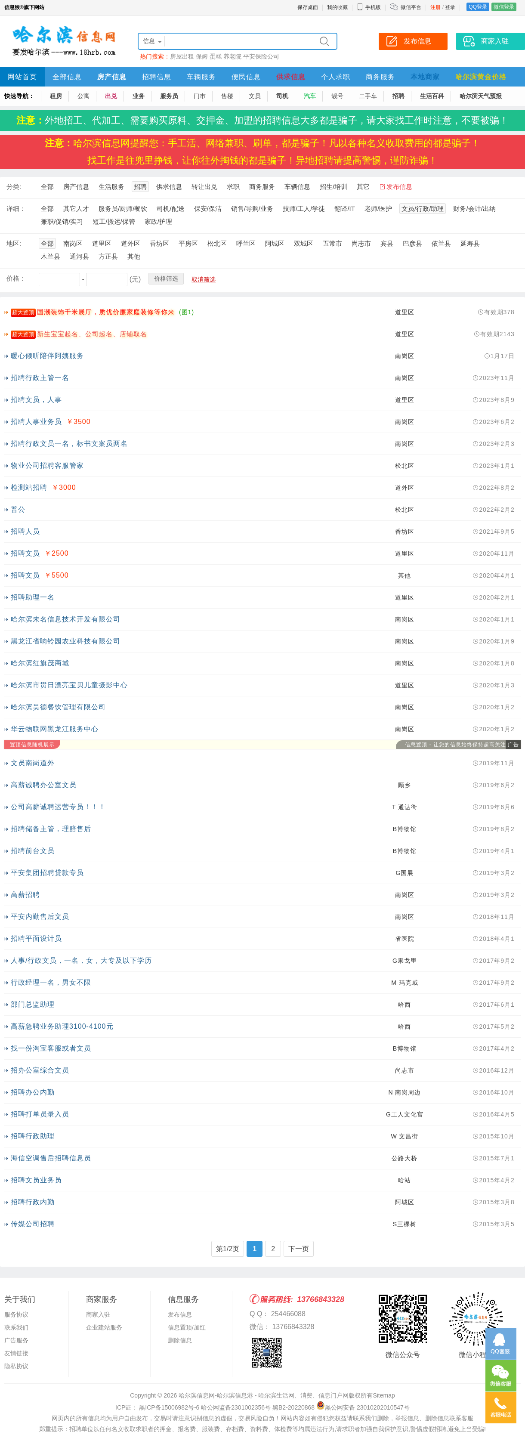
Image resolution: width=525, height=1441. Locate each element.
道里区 (101, 243)
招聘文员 (25, 553)
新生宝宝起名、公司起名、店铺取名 (92, 333)
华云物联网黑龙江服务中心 (55, 729)
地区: (13, 243)
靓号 (337, 96)
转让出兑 (204, 186)
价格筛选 (166, 278)
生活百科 (432, 96)
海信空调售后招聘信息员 (51, 1158)
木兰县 (50, 256)
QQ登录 (478, 7)
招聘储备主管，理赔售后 (51, 828)
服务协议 (16, 1314)
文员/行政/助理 (422, 208)
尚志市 (361, 243)
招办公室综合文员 (40, 1070)
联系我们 (16, 1327)
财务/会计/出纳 (474, 208)
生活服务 (111, 186)
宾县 (386, 243)
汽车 (310, 96)
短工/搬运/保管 (114, 221)
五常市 (332, 243)
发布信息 (399, 186)
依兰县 (441, 243)
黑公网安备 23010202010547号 (363, 1407)
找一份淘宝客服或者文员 (51, 1048)
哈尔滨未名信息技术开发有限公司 (65, 619)
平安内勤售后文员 (40, 916)
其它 (363, 186)
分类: (13, 186)
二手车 (368, 96)
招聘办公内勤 (33, 1092)
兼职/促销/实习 (62, 221)
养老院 (232, 56)
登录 (450, 7)
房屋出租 (182, 56)
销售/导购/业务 (252, 208)
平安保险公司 (261, 56)
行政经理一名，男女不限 (51, 982)
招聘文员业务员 (36, 1180)
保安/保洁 (208, 208)
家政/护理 (158, 221)
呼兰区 (246, 243)
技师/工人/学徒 (304, 208)
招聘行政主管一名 (40, 377)
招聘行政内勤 (33, 1202)
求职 (233, 186)
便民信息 (246, 76)
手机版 (369, 7)
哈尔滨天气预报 (481, 96)
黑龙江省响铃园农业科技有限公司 (65, 641)
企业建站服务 (104, 1327)
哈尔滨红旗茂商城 (40, 663)
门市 (200, 96)
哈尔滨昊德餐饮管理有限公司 (58, 707)
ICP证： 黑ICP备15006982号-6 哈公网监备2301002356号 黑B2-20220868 (215, 1407)
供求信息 (291, 76)
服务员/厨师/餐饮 (123, 208)
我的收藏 (337, 7)
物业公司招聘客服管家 (47, 465)
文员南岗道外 (33, 763)
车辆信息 (297, 186)
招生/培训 (333, 186)
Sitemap (384, 1395)
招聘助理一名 (33, 597)
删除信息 (180, 1340)
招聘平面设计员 (36, 938)
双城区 (303, 243)
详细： (16, 208)
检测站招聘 (29, 487)
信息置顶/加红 (187, 1327)
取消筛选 (203, 279)
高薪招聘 (25, 894)
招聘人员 (25, 531)
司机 (282, 96)
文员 (255, 96)
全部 (47, 186)
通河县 (79, 256)
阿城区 (274, 243)
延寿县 (470, 243)
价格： (16, 278)
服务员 (169, 96)
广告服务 (16, 1340)
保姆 (202, 56)
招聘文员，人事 (36, 399)
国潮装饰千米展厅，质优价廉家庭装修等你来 (106, 311)
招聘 (398, 96)
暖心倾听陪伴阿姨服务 (47, 355)
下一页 (298, 1248)
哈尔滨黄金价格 (480, 76)
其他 (133, 256)
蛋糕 (216, 56)
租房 (56, 96)
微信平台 (411, 7)
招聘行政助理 (33, 1136)
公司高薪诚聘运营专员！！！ (58, 806)
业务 (139, 96)
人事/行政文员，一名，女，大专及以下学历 (81, 960)
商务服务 (380, 76)
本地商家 (425, 76)
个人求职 (335, 76)
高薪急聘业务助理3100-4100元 (62, 1026)
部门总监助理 (33, 1004)
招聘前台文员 (33, 850)
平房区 (188, 243)
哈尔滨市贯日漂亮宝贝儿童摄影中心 (69, 685)
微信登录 (504, 7)
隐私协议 (16, 1366)
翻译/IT (344, 208)
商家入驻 (98, 1314)
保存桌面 (307, 7)
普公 (18, 509)
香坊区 (159, 243)
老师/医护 (378, 208)
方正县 (108, 256)
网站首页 (22, 76)
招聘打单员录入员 (40, 1114)
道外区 (130, 243)
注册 (435, 7)
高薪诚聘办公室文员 (44, 785)
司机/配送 (170, 208)
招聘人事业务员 (36, 421)
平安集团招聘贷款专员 (47, 872)
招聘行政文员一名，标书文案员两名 (69, 443)
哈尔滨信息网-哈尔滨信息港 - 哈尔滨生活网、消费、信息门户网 (264, 1395)
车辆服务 (201, 76)
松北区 (217, 243)
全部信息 (67, 76)
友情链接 (16, 1353)
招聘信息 (156, 76)
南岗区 (73, 243)
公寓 (83, 96)
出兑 (111, 96)
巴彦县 (412, 243)
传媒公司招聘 (33, 1224)
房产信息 (112, 76)
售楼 (227, 96)
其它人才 (76, 208)
